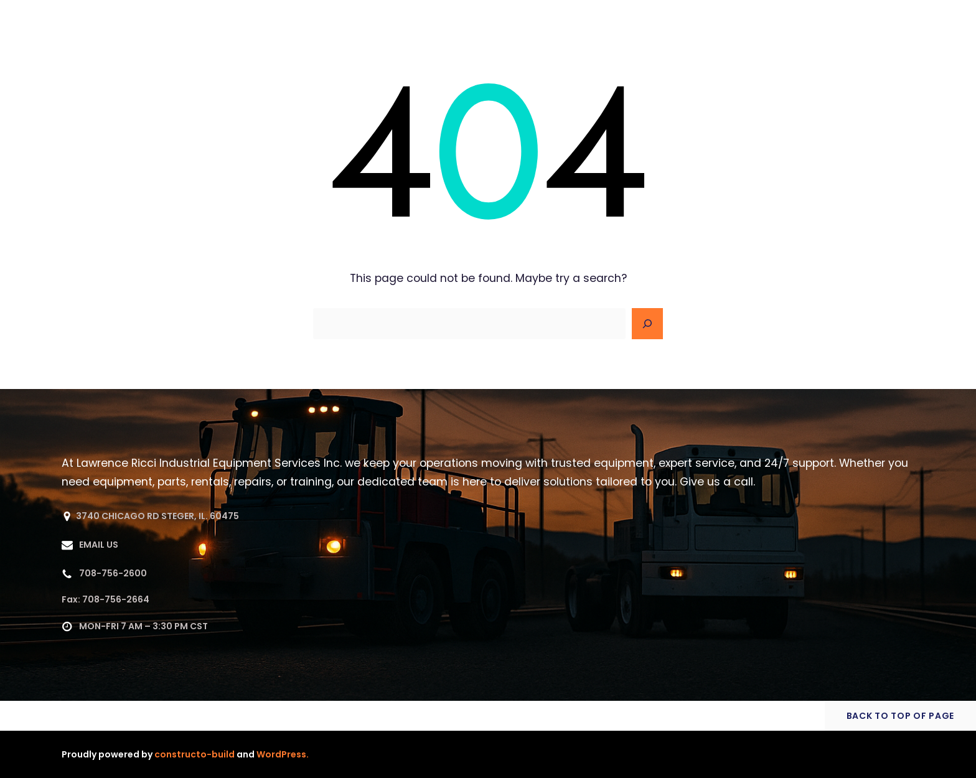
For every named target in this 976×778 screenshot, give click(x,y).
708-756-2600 (113, 573)
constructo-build (194, 754)
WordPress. (282, 754)
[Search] (647, 323)
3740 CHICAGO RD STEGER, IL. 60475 (157, 516)
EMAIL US (98, 544)
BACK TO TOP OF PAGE (900, 716)
